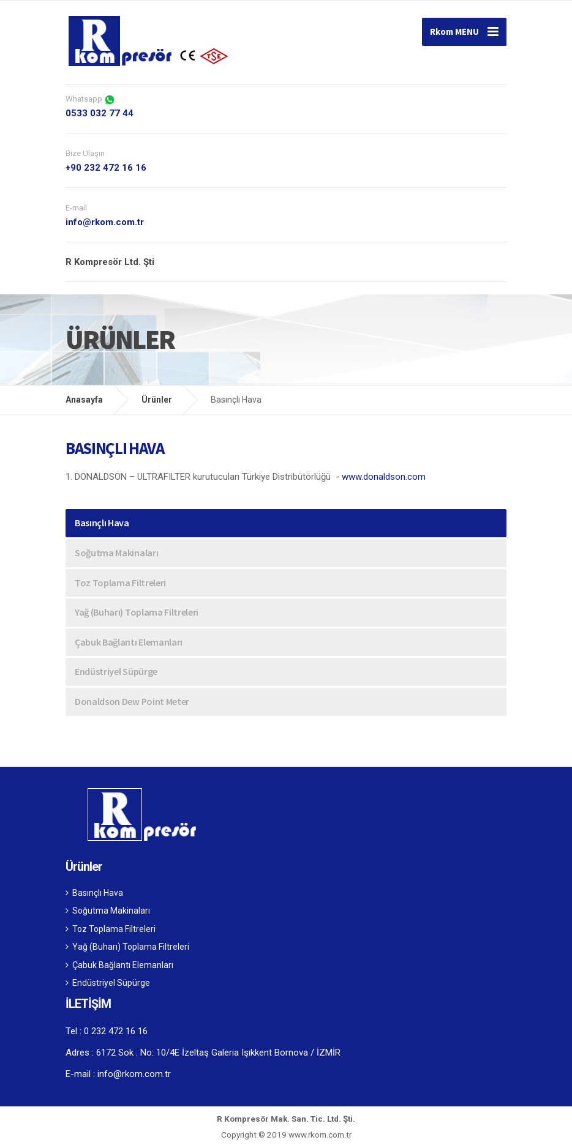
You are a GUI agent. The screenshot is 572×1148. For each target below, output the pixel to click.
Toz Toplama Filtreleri (120, 582)
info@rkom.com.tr (105, 222)
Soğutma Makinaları (116, 552)
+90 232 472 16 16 (106, 167)
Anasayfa (84, 399)
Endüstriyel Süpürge (116, 671)
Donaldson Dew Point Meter (132, 701)
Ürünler (156, 399)
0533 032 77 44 (100, 113)
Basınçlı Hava (102, 522)
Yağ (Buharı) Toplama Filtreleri (136, 612)
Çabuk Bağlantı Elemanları (129, 642)
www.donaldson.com (384, 476)
